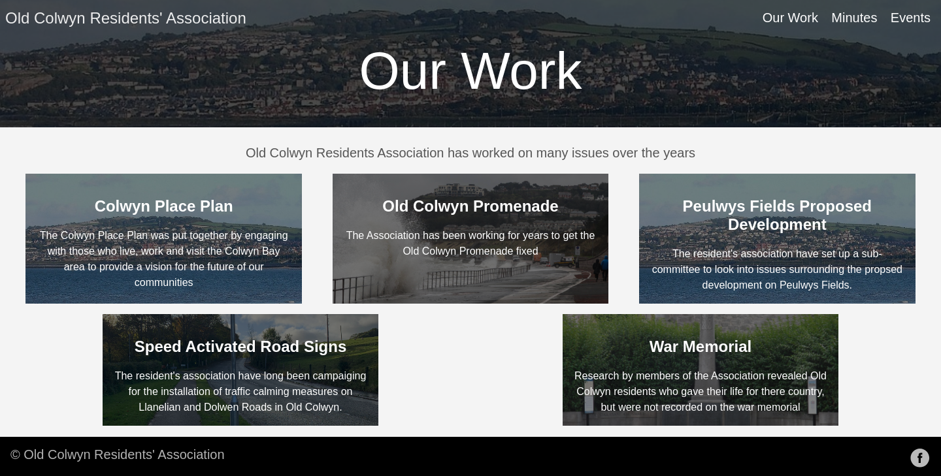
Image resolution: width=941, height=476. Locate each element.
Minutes (854, 17)
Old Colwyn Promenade (470, 206)
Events (911, 17)
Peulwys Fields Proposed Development (777, 215)
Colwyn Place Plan (164, 206)
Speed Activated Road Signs (241, 346)
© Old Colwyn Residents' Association (117, 454)
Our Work (790, 17)
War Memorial (700, 346)
